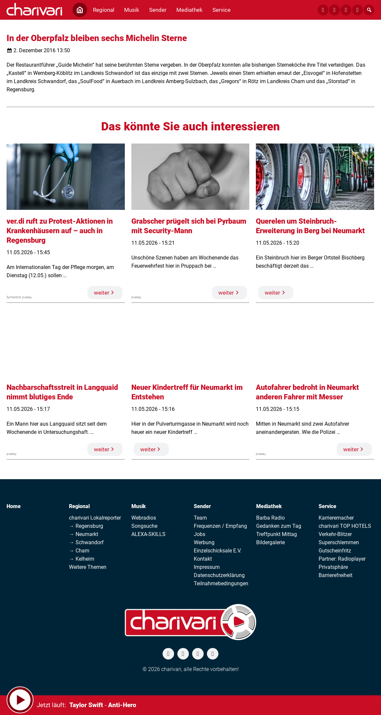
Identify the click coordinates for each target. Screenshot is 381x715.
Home (14, 506)
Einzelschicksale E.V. (217, 550)
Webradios (143, 518)
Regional (79, 506)
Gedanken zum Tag (278, 526)
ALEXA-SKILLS (148, 534)
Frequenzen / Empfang (220, 526)
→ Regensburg (86, 526)
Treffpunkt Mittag (276, 534)
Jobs (199, 534)
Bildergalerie (270, 542)
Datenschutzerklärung (219, 575)
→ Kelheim (81, 559)
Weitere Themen (87, 567)
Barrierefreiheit (335, 575)
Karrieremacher (336, 518)
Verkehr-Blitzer (335, 534)
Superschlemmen (339, 542)
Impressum (207, 567)
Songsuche (144, 526)
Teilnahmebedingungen (221, 583)
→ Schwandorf (86, 542)
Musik (138, 506)
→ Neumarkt (83, 534)
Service (327, 506)
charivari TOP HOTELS (345, 526)
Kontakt (203, 559)
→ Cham (79, 550)
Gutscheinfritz (335, 550)
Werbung (204, 542)
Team (200, 518)
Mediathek (269, 506)
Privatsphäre (333, 567)
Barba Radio (270, 518)
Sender (202, 506)
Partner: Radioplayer (342, 559)
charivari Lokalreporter (95, 518)
